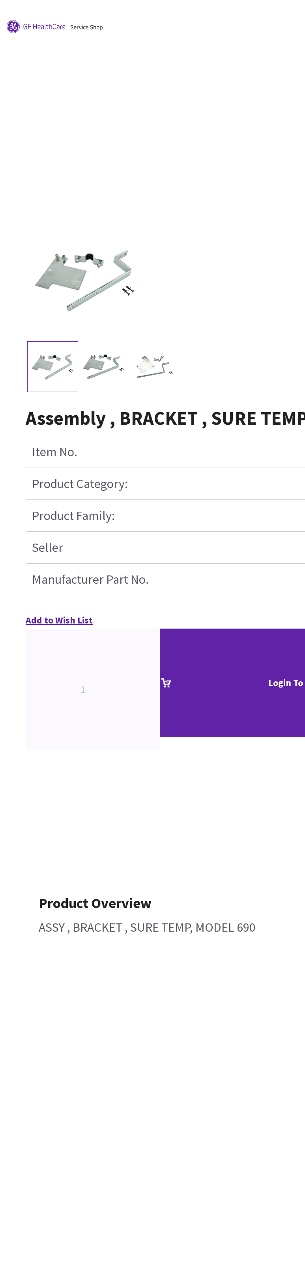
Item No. (54, 452)
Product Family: (73, 515)
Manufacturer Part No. (90, 579)
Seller (47, 547)
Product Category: (80, 484)
